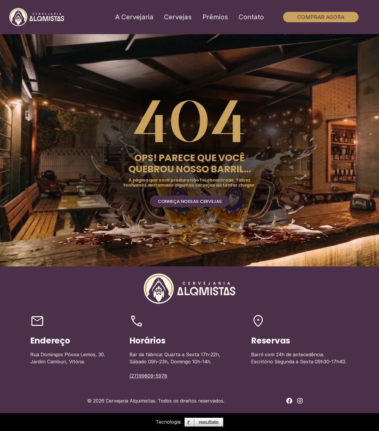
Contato (251, 17)
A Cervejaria (134, 17)
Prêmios (215, 17)
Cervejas (178, 17)
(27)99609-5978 (148, 376)
